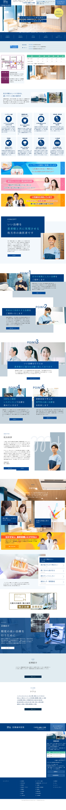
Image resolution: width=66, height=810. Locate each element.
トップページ (6, 791)
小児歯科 (37, 795)
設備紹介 (22, 799)
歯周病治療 (38, 801)
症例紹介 (55, 791)
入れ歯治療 (38, 805)
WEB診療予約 (55, 785)
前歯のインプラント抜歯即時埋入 (45, 46)
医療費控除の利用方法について (45, 48)
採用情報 (22, 801)
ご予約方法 (23, 805)
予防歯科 (37, 799)
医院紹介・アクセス (24, 797)
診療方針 (22, 791)
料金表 (22, 803)
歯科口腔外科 (38, 803)
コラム (55, 793)
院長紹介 (22, 795)
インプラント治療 (39, 791)
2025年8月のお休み (43, 44)
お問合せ (55, 781)
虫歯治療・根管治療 (39, 797)
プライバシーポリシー (58, 797)
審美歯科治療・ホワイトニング (41, 793)
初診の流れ (23, 793)
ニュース (55, 795)
